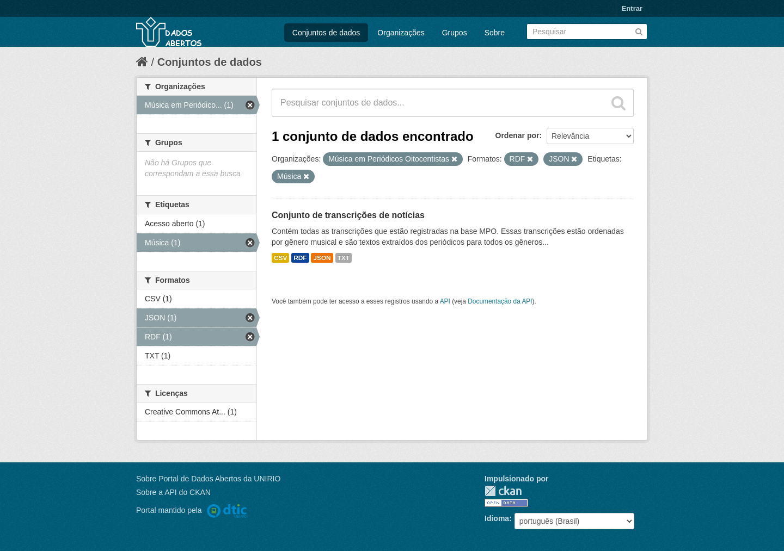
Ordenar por (517, 135)
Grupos (454, 32)
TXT (344, 258)
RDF (300, 258)
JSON (321, 258)
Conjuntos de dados (326, 32)
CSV (280, 258)
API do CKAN (187, 492)
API (445, 301)
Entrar (632, 8)
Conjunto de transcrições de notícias (348, 215)
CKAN (503, 491)
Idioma (497, 518)
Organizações (400, 32)
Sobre (495, 32)
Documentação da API (500, 301)
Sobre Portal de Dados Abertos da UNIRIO (208, 478)
